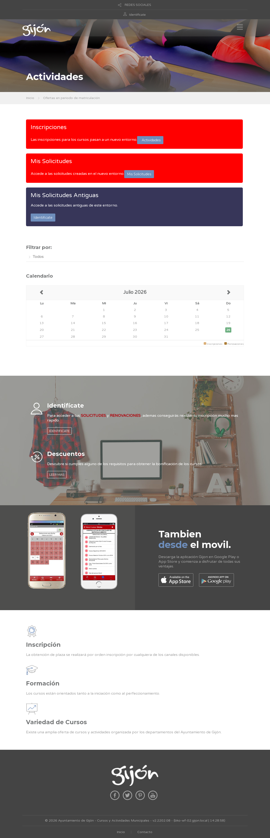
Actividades (150, 140)
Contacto (144, 832)
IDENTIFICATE (59, 431)
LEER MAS (56, 474)
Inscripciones (49, 127)
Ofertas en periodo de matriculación (71, 98)
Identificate (137, 15)
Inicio (30, 98)
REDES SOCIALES (138, 5)
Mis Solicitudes (51, 161)
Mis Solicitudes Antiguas (64, 195)
